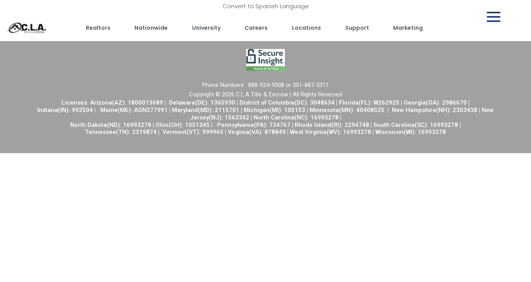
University (206, 28)
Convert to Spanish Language (266, 6)
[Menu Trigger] (493, 16)
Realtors (98, 28)
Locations (306, 28)
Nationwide (151, 28)
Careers (256, 28)
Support (357, 28)
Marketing (408, 28)
